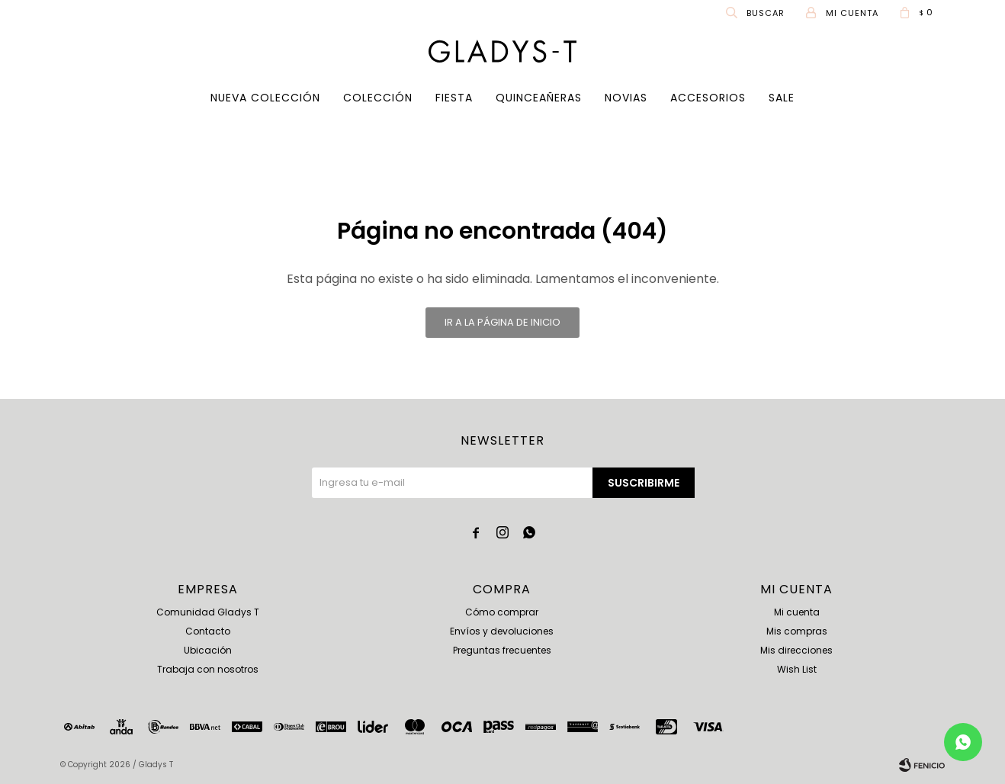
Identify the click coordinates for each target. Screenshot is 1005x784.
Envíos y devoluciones (502, 631)
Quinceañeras (539, 97)
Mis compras (796, 631)
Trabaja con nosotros (207, 669)
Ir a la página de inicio (502, 322)
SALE (782, 97)
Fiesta (454, 97)
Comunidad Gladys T (207, 612)
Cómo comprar (501, 612)
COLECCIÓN (378, 97)
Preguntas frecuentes (502, 650)
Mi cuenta (797, 612)
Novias (626, 97)
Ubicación (208, 650)
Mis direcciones (796, 650)
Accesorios (708, 97)
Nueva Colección (265, 97)
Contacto (207, 631)
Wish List (797, 669)
